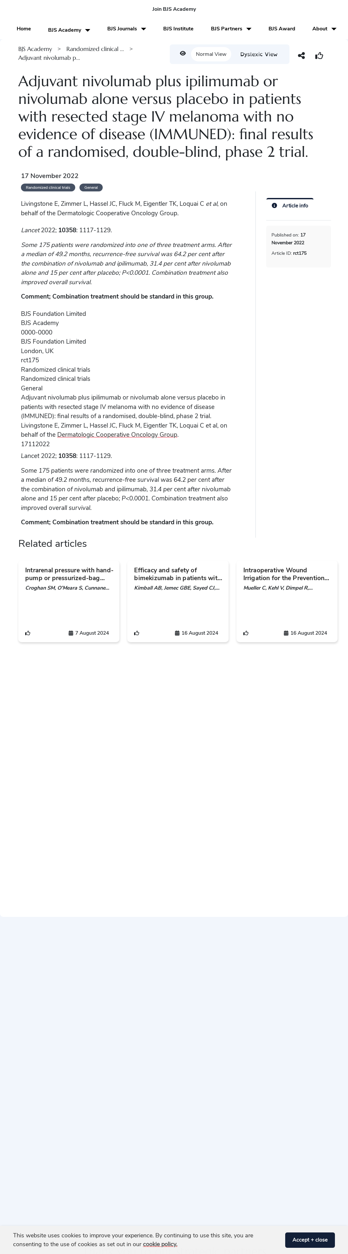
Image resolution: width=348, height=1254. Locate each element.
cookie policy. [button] (160, 1244)
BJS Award (282, 28)
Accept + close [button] (310, 1240)
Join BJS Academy (174, 9)
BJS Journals (126, 28)
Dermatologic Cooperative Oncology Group (117, 435)
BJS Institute (178, 28)
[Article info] (290, 205)
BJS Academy (69, 30)
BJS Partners (231, 28)
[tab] (290, 205)
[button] (278, 1240)
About (324, 28)
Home (24, 28)
